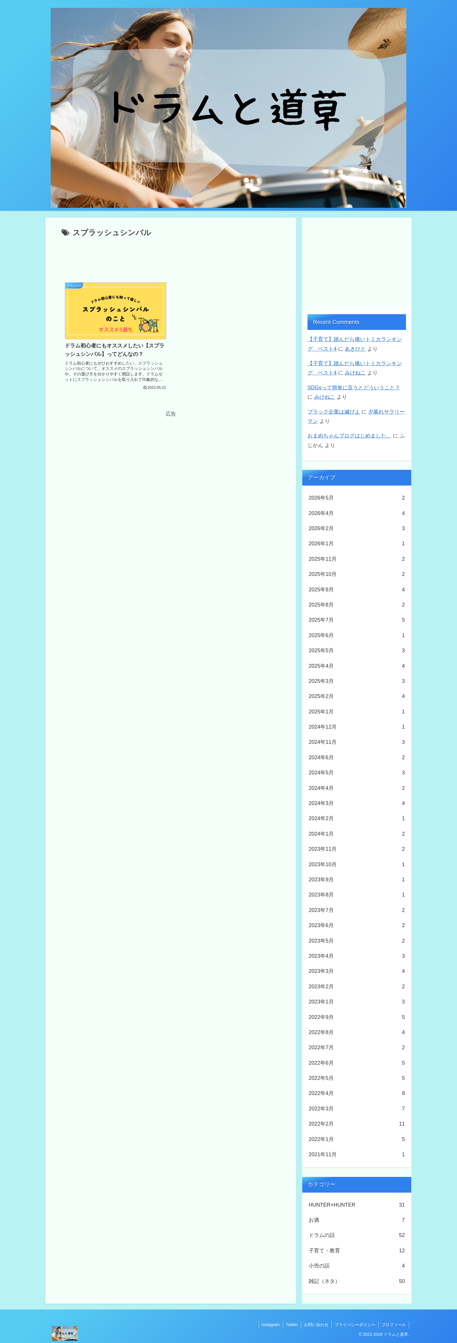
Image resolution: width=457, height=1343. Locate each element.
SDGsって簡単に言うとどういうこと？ (353, 388)
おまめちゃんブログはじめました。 (349, 436)
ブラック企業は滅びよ (333, 412)
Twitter (292, 1324)
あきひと (355, 349)
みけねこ (355, 373)
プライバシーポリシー (355, 1324)
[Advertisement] (170, 255)
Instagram (271, 1324)
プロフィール (394, 1324)
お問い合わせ (316, 1324)
